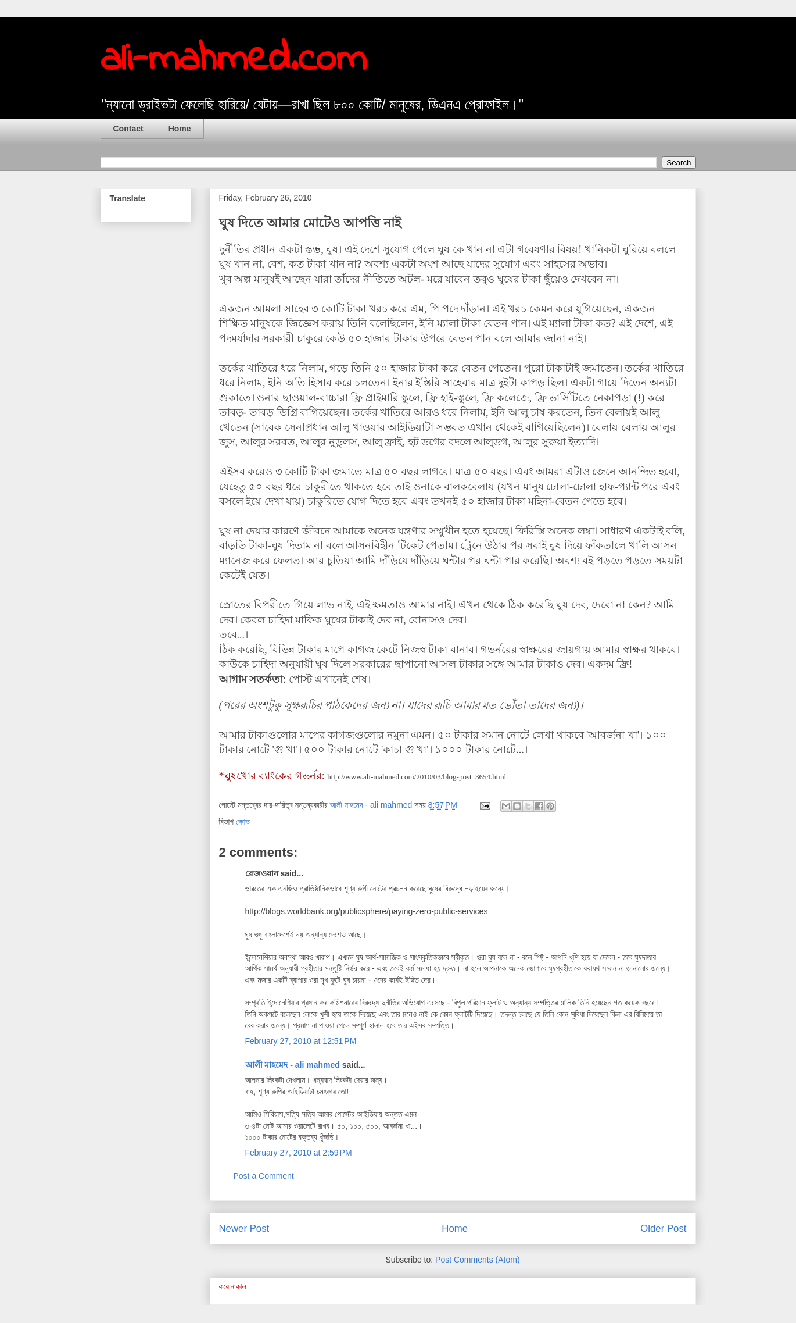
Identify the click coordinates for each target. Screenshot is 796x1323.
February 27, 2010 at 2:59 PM (298, 1152)
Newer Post (244, 1228)
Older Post (663, 1228)
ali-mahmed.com (234, 60)
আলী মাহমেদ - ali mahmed (292, 1064)
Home (179, 128)
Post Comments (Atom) (477, 1259)
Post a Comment (264, 1176)
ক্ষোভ (243, 821)
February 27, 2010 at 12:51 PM (301, 1041)
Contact (128, 128)
